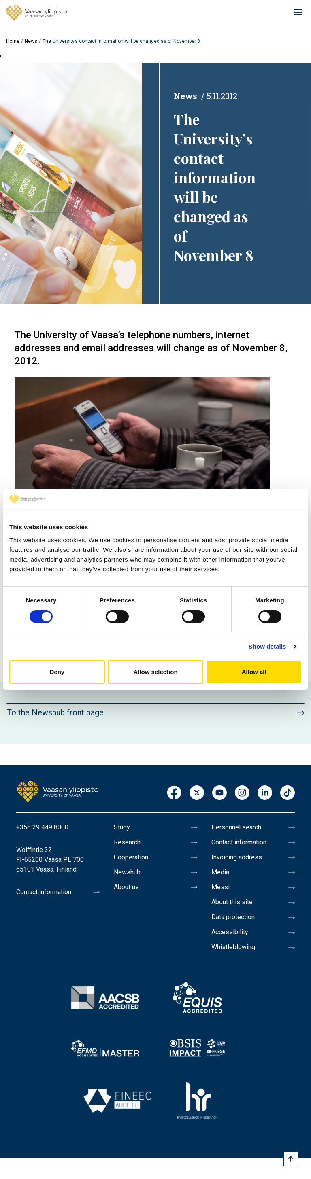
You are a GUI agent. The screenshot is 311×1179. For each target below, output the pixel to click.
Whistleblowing (233, 947)
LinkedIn (265, 793)
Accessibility (229, 932)
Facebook (174, 793)
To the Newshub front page (55, 712)
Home (12, 41)
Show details (267, 646)
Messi (220, 887)
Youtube (219, 793)
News (31, 41)
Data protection (233, 917)
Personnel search (236, 827)
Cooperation (131, 857)
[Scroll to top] (290, 1158)
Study (122, 827)
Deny (56, 671)
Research (127, 842)
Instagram (242, 793)
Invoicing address (236, 857)
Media (220, 872)
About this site (232, 902)
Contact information (43, 892)
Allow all (254, 671)
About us (126, 887)
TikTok (287, 793)
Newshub (127, 872)
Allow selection (155, 671)
